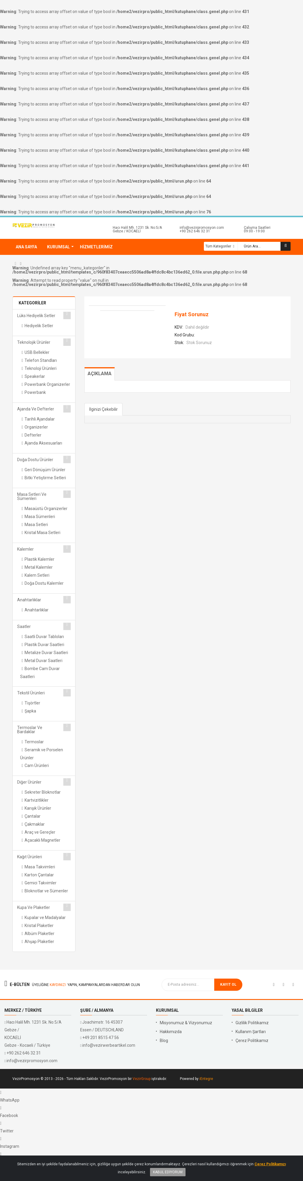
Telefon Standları (41, 360)
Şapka (30, 711)
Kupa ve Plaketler (33, 907)
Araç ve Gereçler (40, 832)
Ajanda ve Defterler (35, 409)
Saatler (24, 626)
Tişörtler (32, 703)
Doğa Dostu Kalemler (44, 583)
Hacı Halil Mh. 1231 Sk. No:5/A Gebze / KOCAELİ (137, 229)
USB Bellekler (37, 352)
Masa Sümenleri (40, 516)
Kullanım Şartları (251, 1031)
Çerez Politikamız (252, 1040)
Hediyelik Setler (39, 325)
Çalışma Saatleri (257, 228)
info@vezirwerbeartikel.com (108, 1045)
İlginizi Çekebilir (103, 409)
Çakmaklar (35, 824)
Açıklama (100, 373)
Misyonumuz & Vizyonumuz (186, 1022)
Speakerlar (35, 376)
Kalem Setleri (37, 575)
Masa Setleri (36, 524)
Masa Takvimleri (40, 866)
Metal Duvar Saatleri (43, 660)
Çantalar (33, 816)
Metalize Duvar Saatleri (46, 652)
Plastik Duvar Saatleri (44, 644)
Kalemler (25, 549)
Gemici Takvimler (41, 882)
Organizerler (36, 427)
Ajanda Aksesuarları (43, 443)
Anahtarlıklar (29, 599)
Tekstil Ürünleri (31, 693)
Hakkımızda (171, 1031)
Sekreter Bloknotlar (43, 792)
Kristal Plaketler (39, 925)
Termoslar (34, 741)
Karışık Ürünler (38, 808)
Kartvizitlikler (37, 800)
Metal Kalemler (39, 567)
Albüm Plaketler (39, 933)
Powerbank (35, 392)
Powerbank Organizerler (47, 384)
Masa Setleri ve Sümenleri (31, 496)
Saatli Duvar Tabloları (44, 636)
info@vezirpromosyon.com (202, 228)
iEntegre (206, 1079)
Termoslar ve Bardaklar (29, 729)
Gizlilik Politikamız (252, 1022)
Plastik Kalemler (39, 559)
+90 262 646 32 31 (195, 231)
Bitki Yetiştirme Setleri (45, 477)
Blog (164, 1040)
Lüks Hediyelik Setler (36, 315)
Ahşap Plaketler (39, 941)
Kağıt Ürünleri (29, 856)
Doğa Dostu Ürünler (35, 459)
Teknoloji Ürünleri (41, 368)
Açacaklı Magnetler (42, 840)
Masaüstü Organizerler (46, 508)
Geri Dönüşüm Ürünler (45, 469)
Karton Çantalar (39, 874)
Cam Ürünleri (37, 765)
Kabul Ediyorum (168, 1176)
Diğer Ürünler (29, 782)
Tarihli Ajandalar (40, 419)
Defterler (33, 435)
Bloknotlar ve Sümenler (46, 890)
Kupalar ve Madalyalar (45, 917)
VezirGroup (142, 1079)
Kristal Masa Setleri (42, 532)
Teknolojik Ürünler (33, 342)
